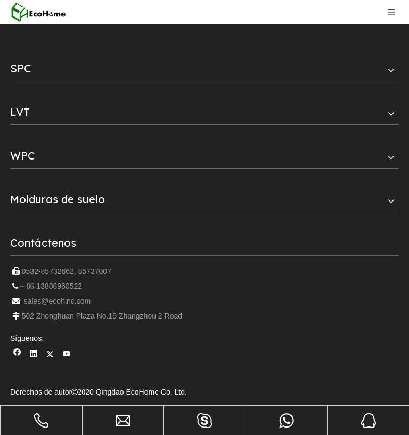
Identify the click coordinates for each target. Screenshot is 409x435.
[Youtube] (66, 355)
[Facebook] (17, 355)
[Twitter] (50, 355)
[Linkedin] (33, 355)
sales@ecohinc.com (57, 301)
